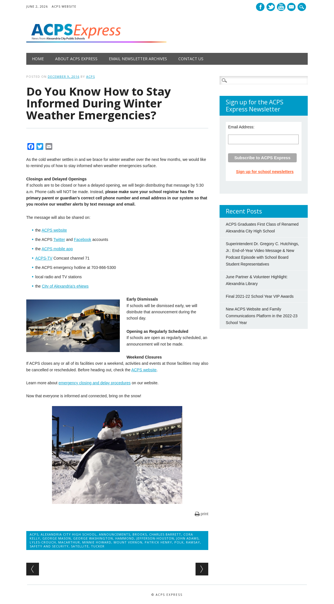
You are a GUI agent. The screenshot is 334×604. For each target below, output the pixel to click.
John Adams (187, 538)
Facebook (260, 7)
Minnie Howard (96, 542)
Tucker (98, 546)
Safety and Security (49, 546)
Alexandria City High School (69, 534)
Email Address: (241, 127)
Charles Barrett (165, 534)
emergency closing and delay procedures (94, 383)
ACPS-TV (44, 258)
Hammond (124, 538)
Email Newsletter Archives (138, 58)
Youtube (281, 7)
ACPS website (54, 230)
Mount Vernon (128, 542)
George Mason (56, 538)
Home (38, 58)
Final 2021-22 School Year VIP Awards (260, 296)
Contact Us (190, 58)
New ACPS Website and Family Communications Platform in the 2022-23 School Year (262, 316)
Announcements (114, 534)
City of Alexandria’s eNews (65, 286)
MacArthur (69, 542)
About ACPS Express (76, 58)
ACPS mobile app (57, 249)
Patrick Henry (158, 542)
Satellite (80, 546)
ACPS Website (64, 6)
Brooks (140, 534)
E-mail (292, 7)
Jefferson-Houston (155, 538)
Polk (179, 542)
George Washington (93, 538)
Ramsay (193, 542)
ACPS (90, 76)
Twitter (270, 7)
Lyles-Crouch (43, 542)
